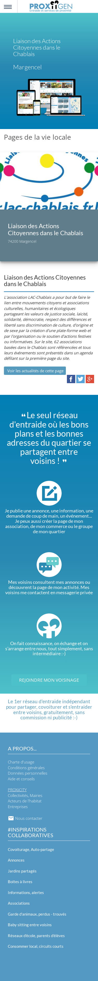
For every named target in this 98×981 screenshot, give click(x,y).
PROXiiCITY (17, 789)
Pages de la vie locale (37, 137)
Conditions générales (26, 767)
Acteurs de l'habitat (25, 800)
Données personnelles (27, 773)
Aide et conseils (21, 778)
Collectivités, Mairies (25, 795)
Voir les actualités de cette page (35, 370)
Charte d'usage (21, 761)
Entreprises (18, 806)
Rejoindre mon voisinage (49, 680)
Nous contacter (25, 818)
